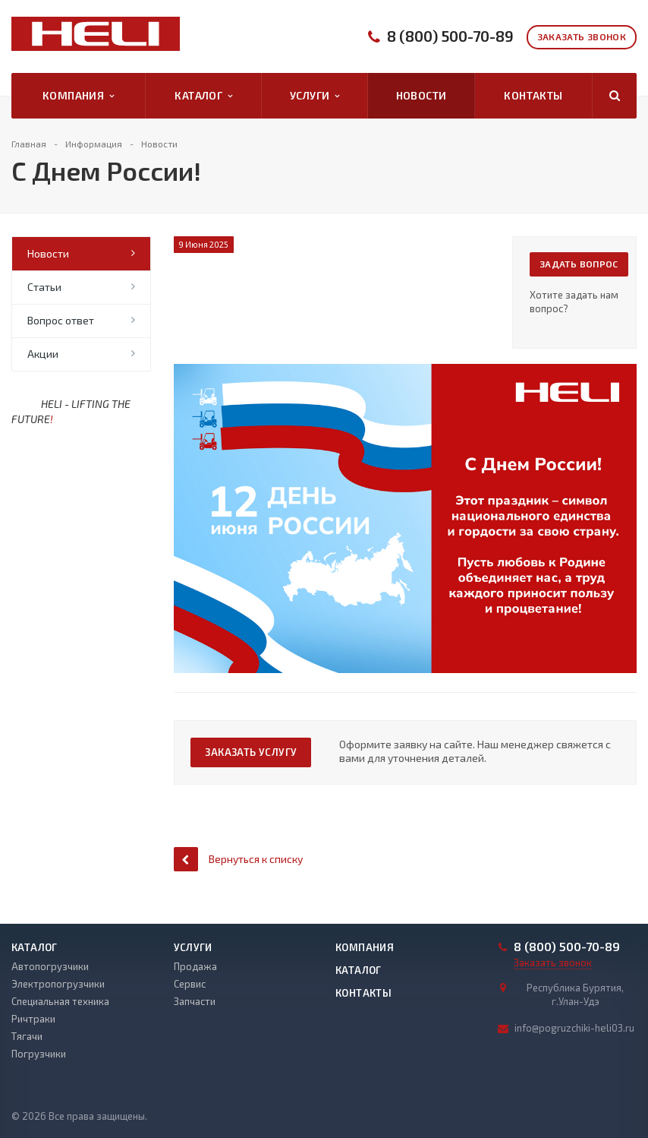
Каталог (203, 96)
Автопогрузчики (50, 966)
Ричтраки (33, 1019)
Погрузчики (38, 1054)
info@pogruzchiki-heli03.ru (574, 1028)
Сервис (190, 984)
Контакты (533, 95)
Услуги (315, 96)
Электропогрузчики (58, 984)
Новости (421, 95)
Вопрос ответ (60, 320)
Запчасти (194, 1001)
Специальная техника (60, 1001)
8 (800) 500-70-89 (450, 36)
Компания (78, 96)
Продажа (195, 966)
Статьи (44, 286)
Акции (42, 353)
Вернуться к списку (238, 859)
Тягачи (26, 1036)
